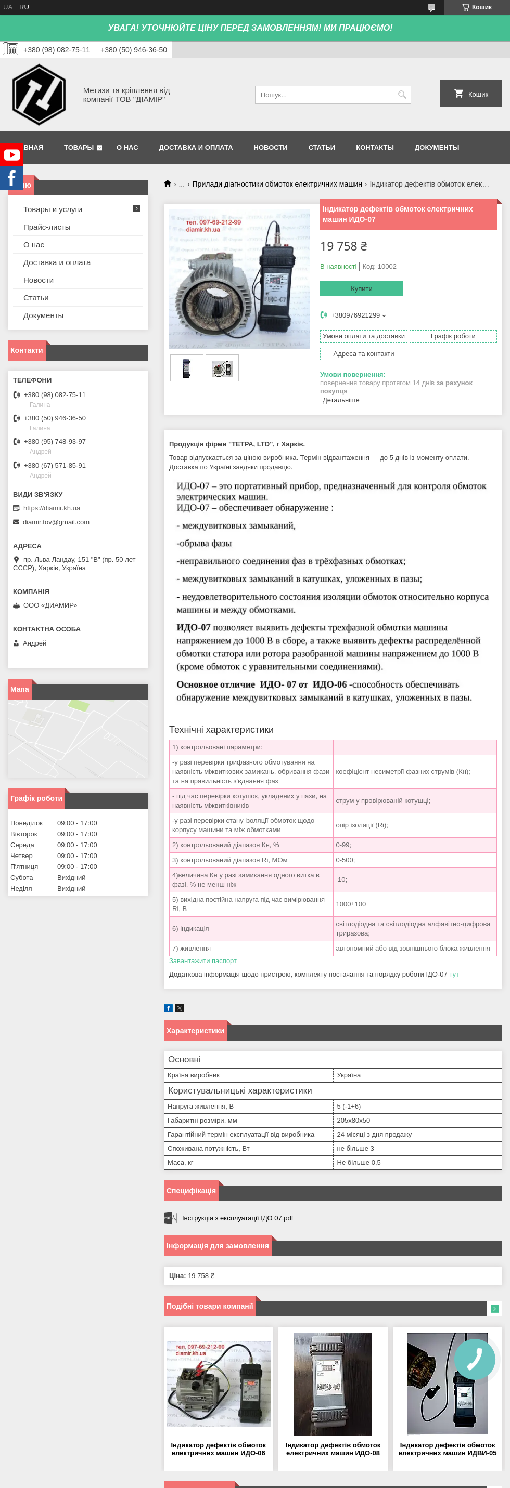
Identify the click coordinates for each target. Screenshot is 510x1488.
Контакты (375, 147)
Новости (271, 147)
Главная (26, 147)
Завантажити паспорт (203, 961)
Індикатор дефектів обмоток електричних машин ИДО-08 (333, 1449)
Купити (362, 289)
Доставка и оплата (196, 147)
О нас (127, 147)
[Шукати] (402, 95)
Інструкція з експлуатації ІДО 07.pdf (237, 1218)
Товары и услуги (52, 209)
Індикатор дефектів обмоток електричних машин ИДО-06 (218, 1449)
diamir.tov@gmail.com (56, 522)
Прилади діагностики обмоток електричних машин (277, 184)
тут (454, 974)
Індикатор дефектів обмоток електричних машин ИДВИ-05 (448, 1449)
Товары (79, 147)
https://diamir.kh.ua (51, 508)
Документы (437, 147)
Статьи (322, 147)
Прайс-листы (47, 226)
